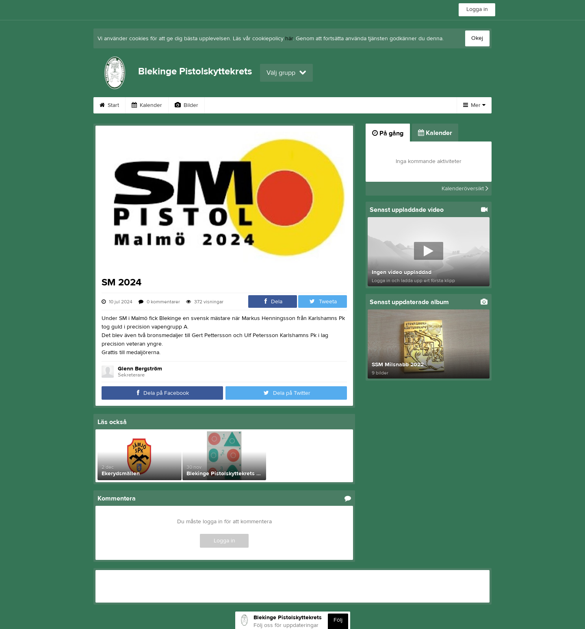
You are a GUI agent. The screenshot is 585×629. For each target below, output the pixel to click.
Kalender (147, 105)
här (289, 38)
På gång (387, 133)
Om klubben (346, 105)
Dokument (298, 105)
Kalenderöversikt (465, 188)
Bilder (186, 105)
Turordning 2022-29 (240, 105)
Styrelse (392, 105)
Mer (474, 105)
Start (109, 105)
